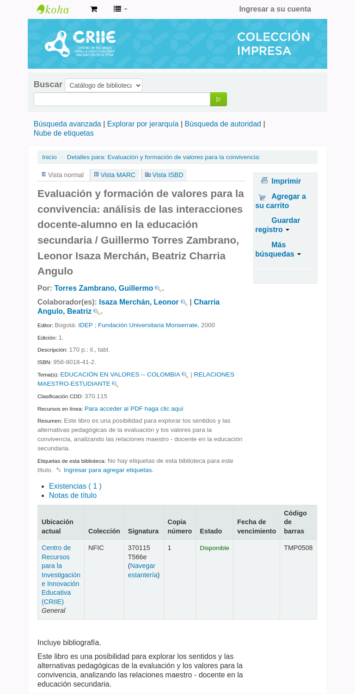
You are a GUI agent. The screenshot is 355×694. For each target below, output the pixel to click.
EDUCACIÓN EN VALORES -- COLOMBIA (120, 374)
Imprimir (286, 181)
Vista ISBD (167, 175)
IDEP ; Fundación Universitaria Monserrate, (138, 325)
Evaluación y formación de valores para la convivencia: (164, 157)
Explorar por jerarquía (143, 124)
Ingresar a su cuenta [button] (275, 9)
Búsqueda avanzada (67, 124)
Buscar (48, 84)
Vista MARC (118, 175)
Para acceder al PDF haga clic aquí (134, 408)
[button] (93, 9)
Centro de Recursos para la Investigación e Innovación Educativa (60, 9)
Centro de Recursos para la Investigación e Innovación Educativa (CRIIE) (61, 574)
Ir (218, 99)
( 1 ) (75, 486)
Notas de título (73, 495)
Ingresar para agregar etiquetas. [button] (108, 470)
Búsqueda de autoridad (223, 124)
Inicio (49, 157)
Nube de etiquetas (64, 133)
